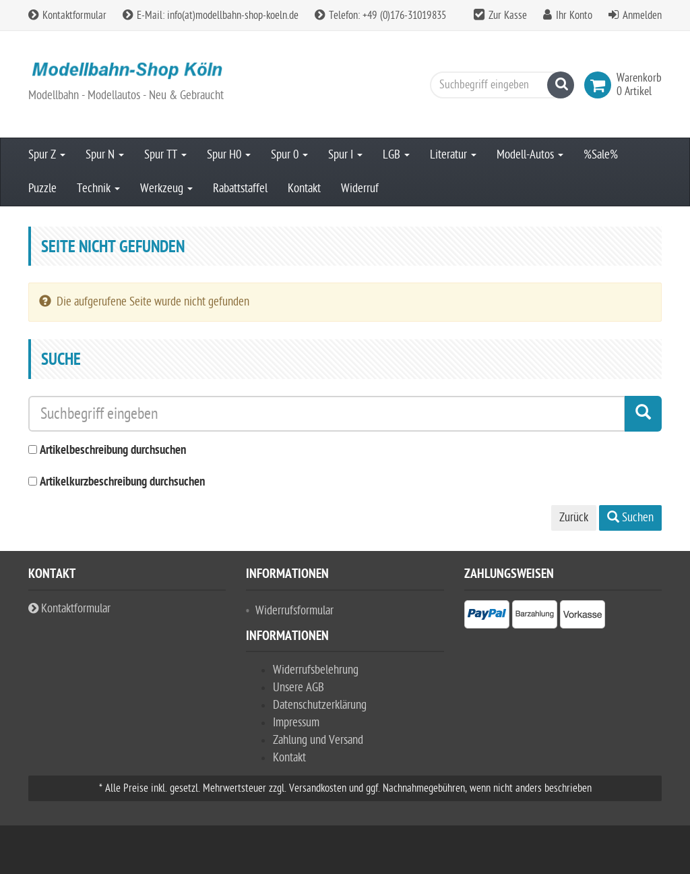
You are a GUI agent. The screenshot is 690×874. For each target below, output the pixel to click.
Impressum (296, 723)
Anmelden (642, 15)
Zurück (573, 518)
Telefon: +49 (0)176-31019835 (380, 15)
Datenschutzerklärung (320, 705)
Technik (98, 188)
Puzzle (42, 188)
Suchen (630, 518)
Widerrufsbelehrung (315, 670)
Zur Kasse (508, 15)
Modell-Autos (530, 155)
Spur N (105, 155)
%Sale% (601, 155)
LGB (396, 155)
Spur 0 (289, 155)
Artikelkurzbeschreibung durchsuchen (122, 482)
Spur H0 (229, 155)
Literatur (453, 155)
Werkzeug (166, 188)
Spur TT (165, 155)
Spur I (345, 155)
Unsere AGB (298, 687)
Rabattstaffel (240, 188)
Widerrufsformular (294, 611)
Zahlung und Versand (318, 740)
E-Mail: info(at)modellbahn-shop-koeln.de (211, 15)
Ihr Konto (574, 15)
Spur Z (46, 155)
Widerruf (360, 188)
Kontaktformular (67, 15)
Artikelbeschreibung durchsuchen (113, 451)
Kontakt (304, 188)
